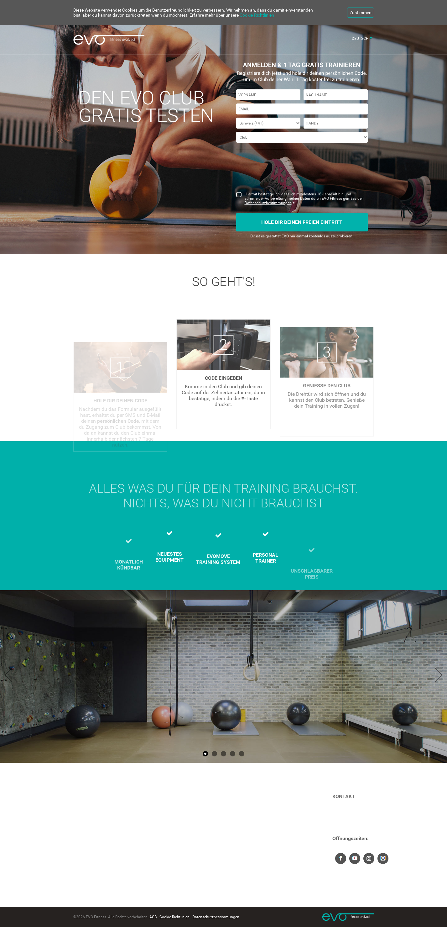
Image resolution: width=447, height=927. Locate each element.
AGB (153, 917)
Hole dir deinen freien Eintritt (301, 222)
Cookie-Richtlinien (257, 15)
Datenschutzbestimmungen (268, 203)
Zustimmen (361, 12)
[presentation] (283, 174)
